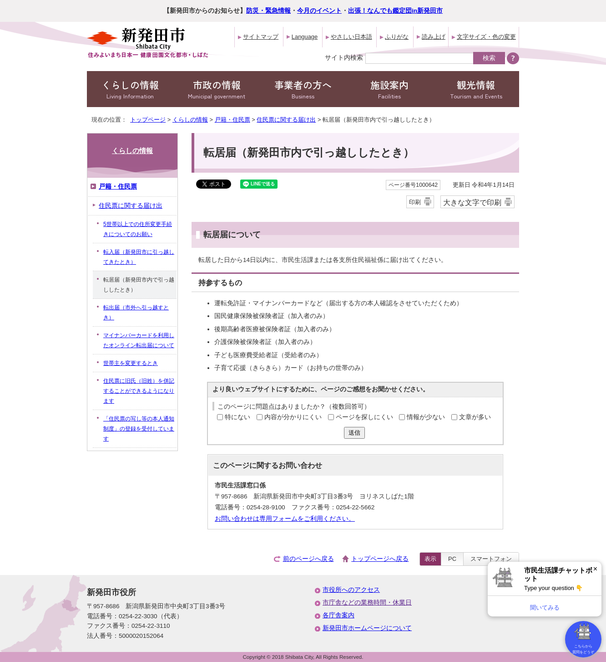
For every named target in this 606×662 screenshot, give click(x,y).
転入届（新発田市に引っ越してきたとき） (138, 257)
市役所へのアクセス (351, 589)
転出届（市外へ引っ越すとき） (136, 312)
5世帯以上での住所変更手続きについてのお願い (137, 229)
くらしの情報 (130, 89)
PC (452, 558)
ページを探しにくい (364, 417)
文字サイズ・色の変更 (486, 36)
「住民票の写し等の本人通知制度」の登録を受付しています (138, 429)
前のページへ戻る (308, 558)
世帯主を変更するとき (130, 363)
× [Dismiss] (595, 569)
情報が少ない (426, 417)
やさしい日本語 (351, 36)
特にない (237, 417)
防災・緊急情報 (268, 10)
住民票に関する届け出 (286, 119)
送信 (354, 432)
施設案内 (389, 89)
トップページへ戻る (380, 558)
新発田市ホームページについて (367, 628)
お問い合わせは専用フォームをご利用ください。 (285, 518)
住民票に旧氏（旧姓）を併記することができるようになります (138, 391)
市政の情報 (216, 89)
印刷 (415, 202)
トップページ (148, 119)
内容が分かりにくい (293, 417)
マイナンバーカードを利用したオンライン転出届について (138, 340)
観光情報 (476, 89)
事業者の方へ (303, 89)
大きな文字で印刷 (472, 202)
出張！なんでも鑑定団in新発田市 (395, 10)
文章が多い (475, 417)
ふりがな (397, 36)
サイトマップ (260, 36)
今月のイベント (319, 10)
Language (305, 36)
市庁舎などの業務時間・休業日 (367, 602)
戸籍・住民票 (232, 119)
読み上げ (433, 36)
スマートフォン (491, 558)
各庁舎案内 (338, 615)
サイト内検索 (344, 57)
